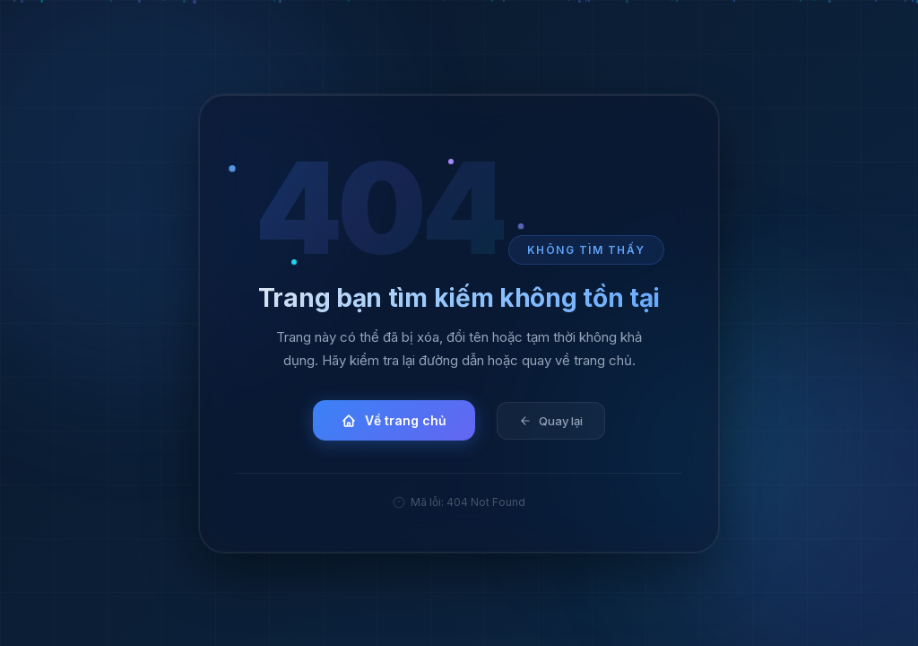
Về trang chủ (394, 420)
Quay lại (551, 420)
